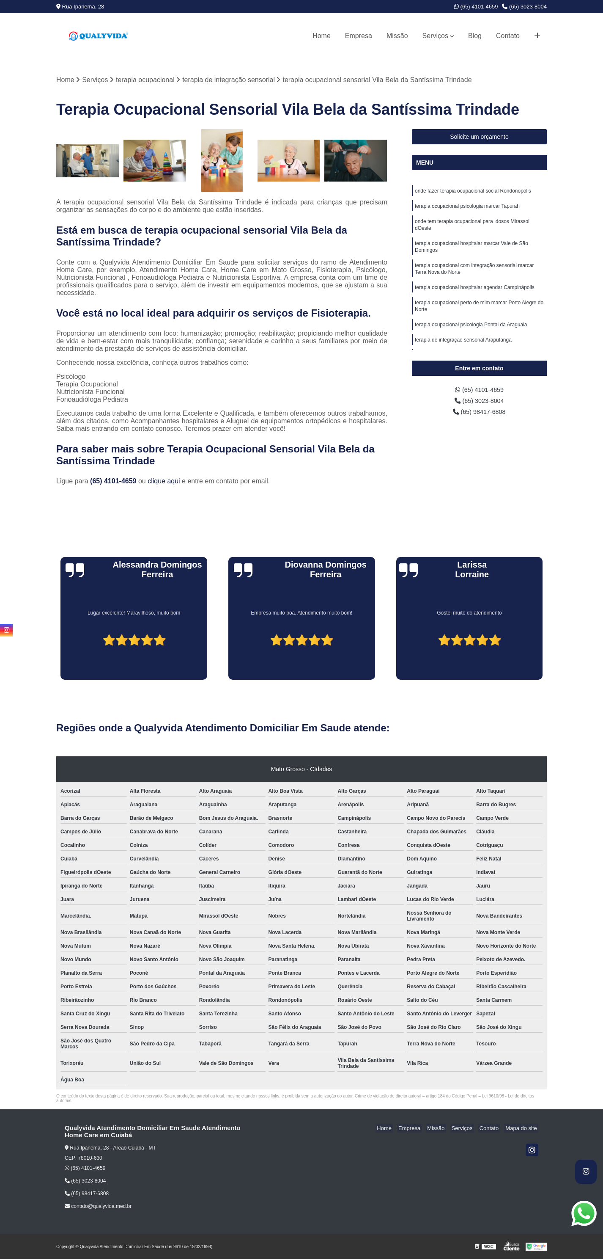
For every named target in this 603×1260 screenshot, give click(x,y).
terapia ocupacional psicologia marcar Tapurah (467, 208)
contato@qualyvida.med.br (98, 1207)
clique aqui (164, 481)
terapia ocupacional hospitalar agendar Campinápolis (474, 295)
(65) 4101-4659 (476, 6)
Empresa (358, 35)
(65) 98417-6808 (479, 414)
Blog (475, 35)
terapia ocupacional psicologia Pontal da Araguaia (471, 335)
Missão (397, 35)
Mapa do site (522, 1129)
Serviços (435, 35)
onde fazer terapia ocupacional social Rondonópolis (473, 192)
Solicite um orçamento (479, 137)
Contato (508, 35)
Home (321, 35)
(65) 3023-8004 (524, 6)
